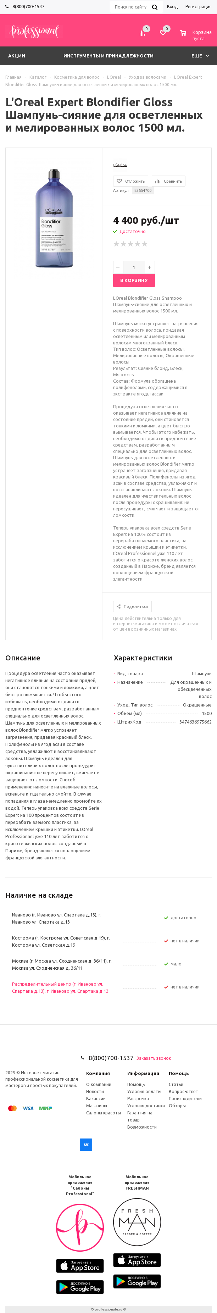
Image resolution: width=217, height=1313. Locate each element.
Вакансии (96, 1098)
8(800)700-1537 (28, 6)
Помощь (179, 1073)
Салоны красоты (103, 1112)
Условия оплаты (144, 1091)
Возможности (142, 1127)
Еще (200, 55)
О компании (98, 1084)
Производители (185, 1098)
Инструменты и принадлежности (108, 55)
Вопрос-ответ (183, 1091)
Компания (98, 1073)
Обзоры (177, 1105)
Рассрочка (138, 1098)
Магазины (96, 1105)
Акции (16, 55)
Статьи (176, 1084)
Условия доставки (146, 1105)
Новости (95, 1091)
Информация (143, 1073)
